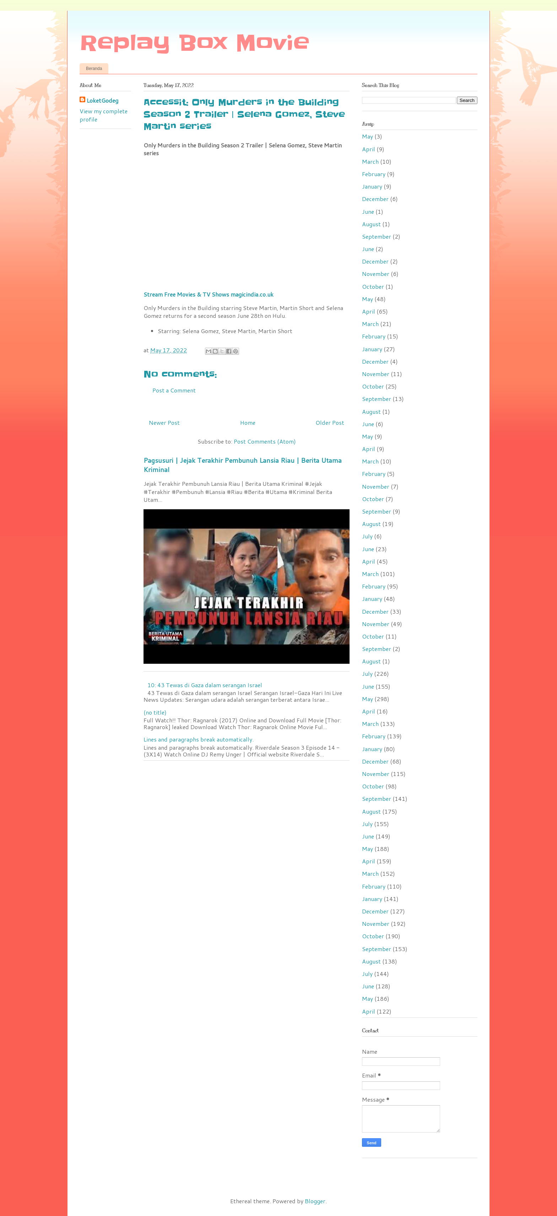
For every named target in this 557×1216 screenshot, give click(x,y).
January (372, 186)
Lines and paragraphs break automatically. (199, 739)
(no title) (155, 712)
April (368, 149)
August (371, 224)
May (367, 136)
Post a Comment (174, 390)
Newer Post (164, 422)
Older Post (329, 422)
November (375, 274)
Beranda (94, 68)
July (367, 536)
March (370, 161)
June (368, 211)
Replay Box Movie (194, 43)
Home (247, 422)
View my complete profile (104, 115)
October (373, 286)
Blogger (315, 1201)
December (375, 199)
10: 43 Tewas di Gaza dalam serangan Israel (204, 685)
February (373, 174)
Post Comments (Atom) (265, 441)
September (376, 236)
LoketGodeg (102, 100)
